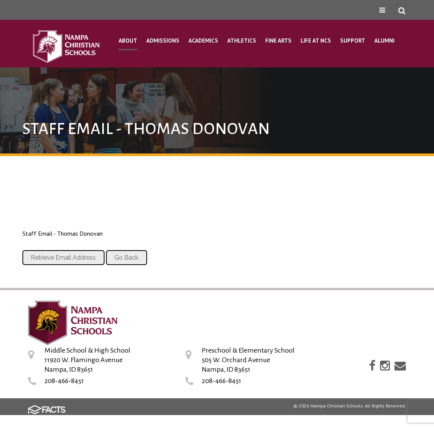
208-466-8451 (64, 381)
